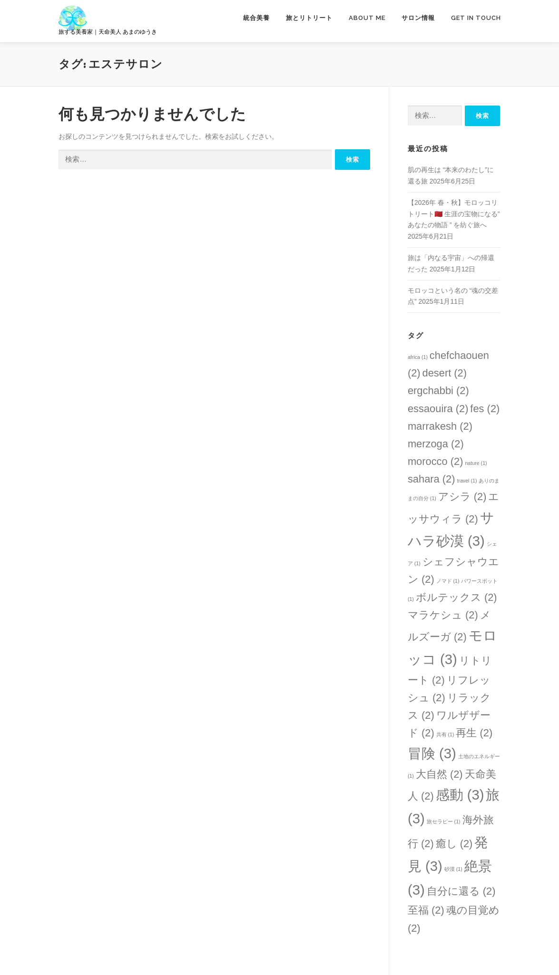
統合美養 (256, 17)
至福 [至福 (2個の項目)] (426, 910)
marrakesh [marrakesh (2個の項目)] (440, 426)
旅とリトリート (309, 17)
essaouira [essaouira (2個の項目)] (438, 409)
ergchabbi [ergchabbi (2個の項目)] (438, 390)
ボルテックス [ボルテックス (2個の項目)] (456, 597)
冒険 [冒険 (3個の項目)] (432, 753)
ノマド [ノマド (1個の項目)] (448, 581)
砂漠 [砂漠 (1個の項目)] (453, 869)
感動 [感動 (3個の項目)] (460, 794)
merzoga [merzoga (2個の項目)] (436, 444)
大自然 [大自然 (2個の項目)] (439, 774)
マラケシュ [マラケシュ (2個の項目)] (443, 615)
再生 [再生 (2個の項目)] (474, 733)
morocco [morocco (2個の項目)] (435, 461)
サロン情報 (418, 17)
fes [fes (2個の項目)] (485, 409)
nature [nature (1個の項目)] (476, 463)
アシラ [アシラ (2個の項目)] (462, 496)
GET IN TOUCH (476, 17)
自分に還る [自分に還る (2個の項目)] (461, 891)
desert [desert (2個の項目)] (444, 373)
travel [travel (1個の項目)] (467, 480)
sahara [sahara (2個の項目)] (431, 479)
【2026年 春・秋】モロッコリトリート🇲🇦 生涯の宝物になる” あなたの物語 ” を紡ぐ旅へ (454, 214)
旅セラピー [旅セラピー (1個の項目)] (444, 821)
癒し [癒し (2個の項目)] (454, 844)
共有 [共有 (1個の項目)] (445, 734)
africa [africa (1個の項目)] (418, 357)
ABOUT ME (367, 17)
